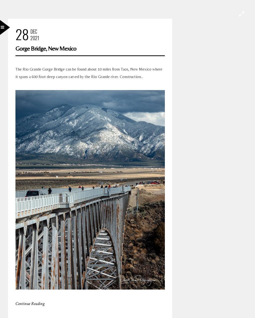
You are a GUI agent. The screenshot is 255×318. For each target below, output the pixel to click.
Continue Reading (30, 304)
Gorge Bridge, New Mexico (45, 48)
